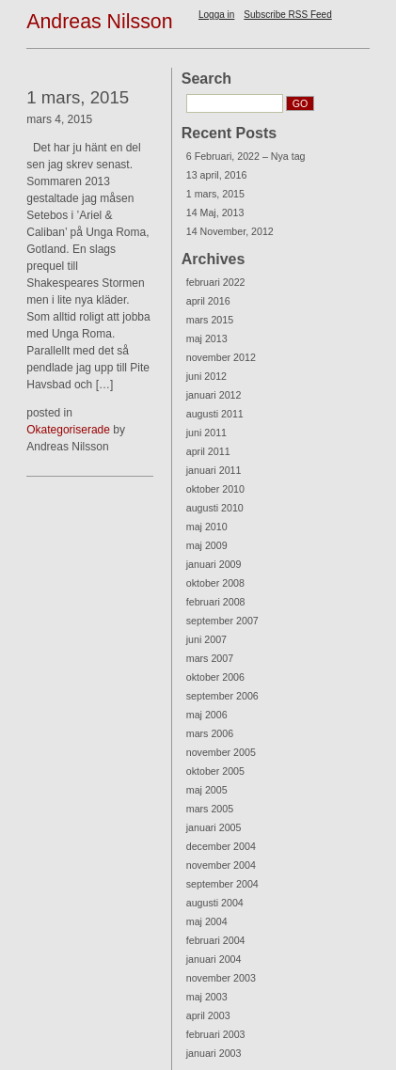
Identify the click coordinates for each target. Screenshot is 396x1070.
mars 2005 (209, 808)
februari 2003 (216, 1034)
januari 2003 (214, 1053)
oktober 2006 (215, 677)
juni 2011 (206, 432)
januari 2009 (214, 564)
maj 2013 (207, 338)
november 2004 (221, 865)
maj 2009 (207, 545)
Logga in (216, 14)
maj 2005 (207, 789)
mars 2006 (209, 733)
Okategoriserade (68, 429)
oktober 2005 (215, 771)
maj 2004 (207, 921)
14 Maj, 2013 (215, 212)
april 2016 (208, 301)
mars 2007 (209, 658)
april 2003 (208, 1015)
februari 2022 (216, 282)
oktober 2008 (215, 583)
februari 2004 (216, 940)
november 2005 (221, 752)
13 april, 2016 (216, 175)
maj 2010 (207, 526)
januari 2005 (214, 827)
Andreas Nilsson (99, 21)
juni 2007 (206, 639)
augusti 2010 (215, 507)
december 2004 (221, 846)
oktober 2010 (215, 489)
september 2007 (222, 620)
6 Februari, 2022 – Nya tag (246, 156)
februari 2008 (216, 601)
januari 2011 (214, 470)
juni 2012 (206, 376)
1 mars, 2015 (215, 193)
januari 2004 (214, 959)
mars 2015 (209, 319)
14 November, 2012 (230, 231)
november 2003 (221, 977)
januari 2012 (214, 395)
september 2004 (222, 883)
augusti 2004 (215, 902)
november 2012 (221, 357)
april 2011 (208, 451)
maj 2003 (207, 996)
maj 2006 (207, 714)
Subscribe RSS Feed (287, 14)
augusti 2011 (215, 413)
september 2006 (222, 695)
